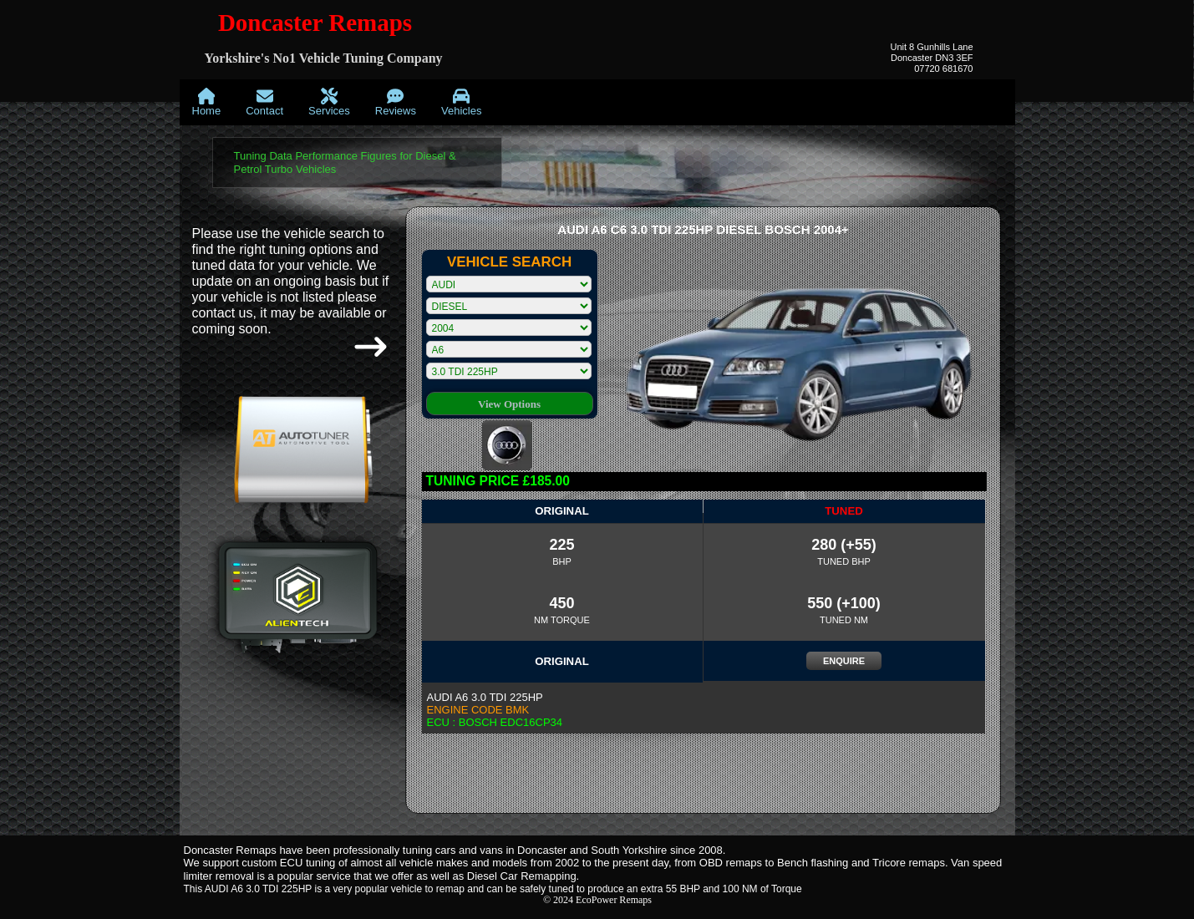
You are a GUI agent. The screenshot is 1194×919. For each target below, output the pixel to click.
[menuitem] (207, 102)
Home (206, 102)
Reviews (395, 102)
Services (329, 102)
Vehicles (461, 102)
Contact (264, 102)
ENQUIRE (844, 661)
